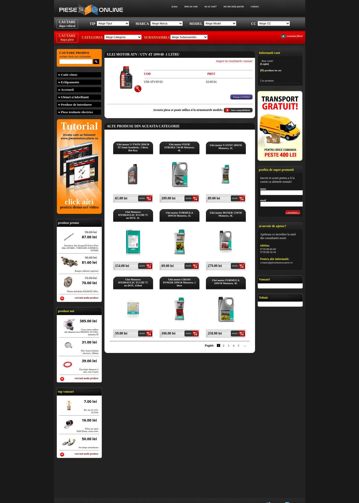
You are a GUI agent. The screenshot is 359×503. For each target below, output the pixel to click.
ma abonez (293, 212)
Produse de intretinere (76, 104)
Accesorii (67, 89)
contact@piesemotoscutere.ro (276, 262)
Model (196, 24)
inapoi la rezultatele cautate (234, 61)
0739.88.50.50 (268, 252)
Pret (211, 74)
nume (263, 188)
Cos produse (267, 80)
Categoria (92, 37)
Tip (92, 24)
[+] (138, 88)
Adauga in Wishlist (241, 97)
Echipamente (70, 82)
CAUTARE (67, 24)
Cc (253, 24)
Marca (142, 24)
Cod (147, 74)
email (263, 200)
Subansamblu (156, 37)
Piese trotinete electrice (77, 112)
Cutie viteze (69, 75)
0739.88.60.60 (268, 249)
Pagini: (209, 345)
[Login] (264, 63)
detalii (142, 198)
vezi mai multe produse (86, 297)
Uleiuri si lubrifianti (75, 97)
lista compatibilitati (240, 110)
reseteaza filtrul (294, 36)
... (245, 345)
